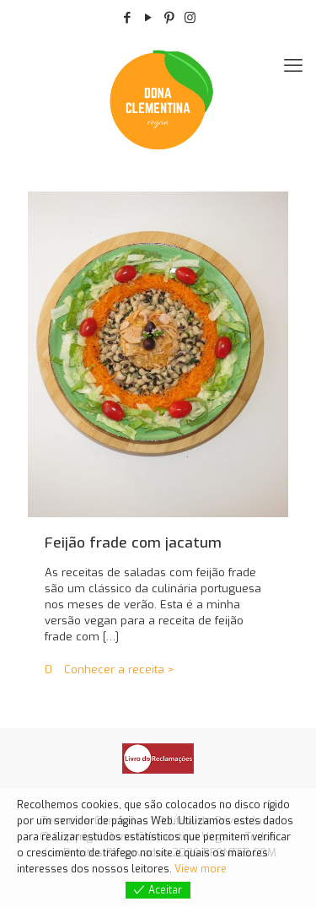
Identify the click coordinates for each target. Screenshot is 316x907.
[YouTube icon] (148, 17)
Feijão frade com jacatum (133, 543)
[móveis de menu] (293, 65)
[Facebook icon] (127, 17)
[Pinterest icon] (169, 17)
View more (200, 869)
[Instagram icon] (190, 17)
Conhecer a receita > (119, 669)
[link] (158, 758)
